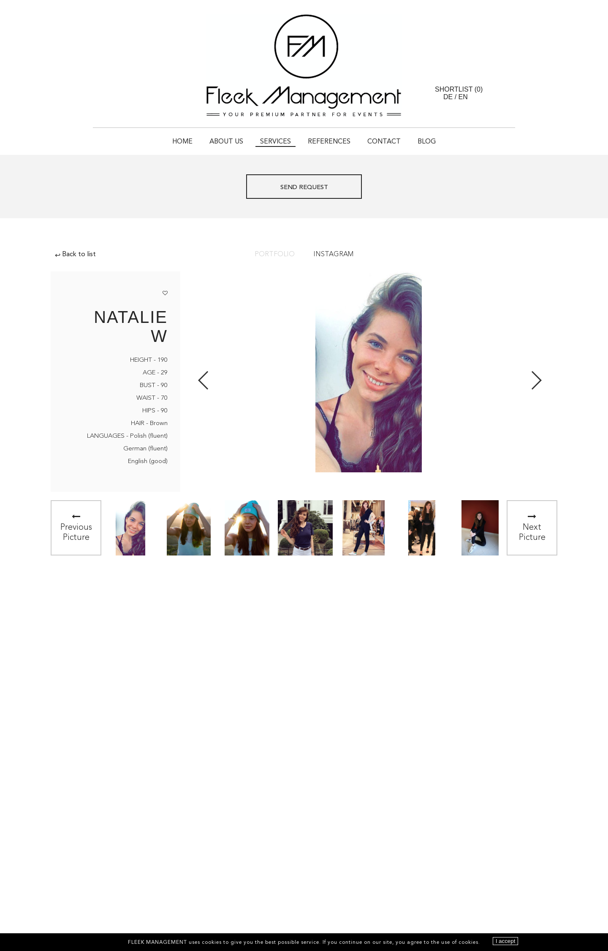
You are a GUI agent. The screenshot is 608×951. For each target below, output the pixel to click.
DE (448, 96)
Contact (384, 141)
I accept (506, 941)
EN (463, 96)
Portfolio (275, 254)
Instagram (333, 254)
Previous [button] (203, 380)
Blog (427, 141)
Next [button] (536, 380)
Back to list (75, 254)
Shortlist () (459, 89)
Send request (304, 187)
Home (182, 141)
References (329, 141)
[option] (130, 527)
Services (275, 141)
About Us (226, 141)
